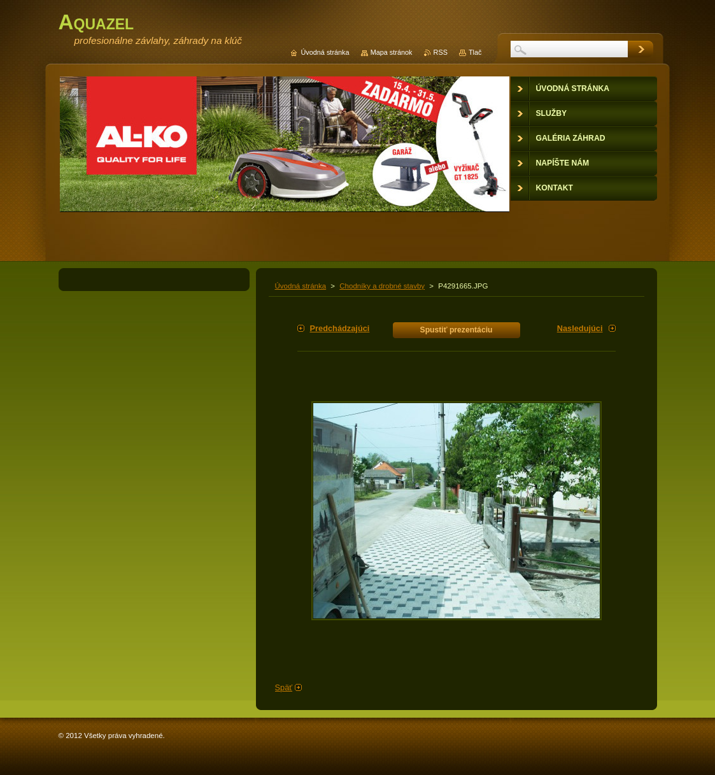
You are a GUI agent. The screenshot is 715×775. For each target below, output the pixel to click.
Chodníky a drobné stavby (382, 286)
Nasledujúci (580, 328)
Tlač (475, 52)
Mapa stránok (392, 52)
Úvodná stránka (301, 286)
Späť (284, 687)
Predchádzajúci (340, 328)
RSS (441, 52)
